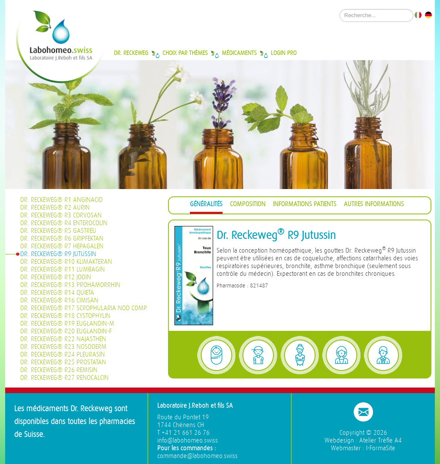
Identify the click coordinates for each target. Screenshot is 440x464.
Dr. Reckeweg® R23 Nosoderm (63, 347)
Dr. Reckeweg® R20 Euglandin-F (66, 331)
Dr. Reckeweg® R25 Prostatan (63, 362)
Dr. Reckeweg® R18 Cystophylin (65, 316)
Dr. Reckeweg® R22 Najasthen (63, 339)
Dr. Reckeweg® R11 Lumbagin (62, 269)
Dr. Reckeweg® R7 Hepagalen (62, 246)
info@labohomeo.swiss (187, 440)
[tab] (206, 205)
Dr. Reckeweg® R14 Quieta (57, 292)
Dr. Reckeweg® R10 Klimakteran (66, 262)
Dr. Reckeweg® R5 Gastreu (58, 231)
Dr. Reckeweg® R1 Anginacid (61, 200)
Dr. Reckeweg (131, 52)
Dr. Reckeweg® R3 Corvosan (61, 215)
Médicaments (239, 52)
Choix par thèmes (185, 52)
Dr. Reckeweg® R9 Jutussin (58, 254)
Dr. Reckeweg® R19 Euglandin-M (67, 323)
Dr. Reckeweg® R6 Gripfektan (62, 238)
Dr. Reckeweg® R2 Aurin (55, 207)
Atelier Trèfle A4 (380, 440)
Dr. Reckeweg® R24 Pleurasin (62, 354)
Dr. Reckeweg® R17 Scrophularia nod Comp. (83, 308)
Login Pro (283, 52)
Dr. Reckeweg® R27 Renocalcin (64, 378)
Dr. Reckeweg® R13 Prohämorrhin (70, 285)
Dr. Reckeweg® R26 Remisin (59, 370)
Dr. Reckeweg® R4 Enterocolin (63, 223)
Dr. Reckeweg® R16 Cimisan (59, 300)
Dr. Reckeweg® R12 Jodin (55, 277)
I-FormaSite (380, 448)
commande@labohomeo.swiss (197, 456)
